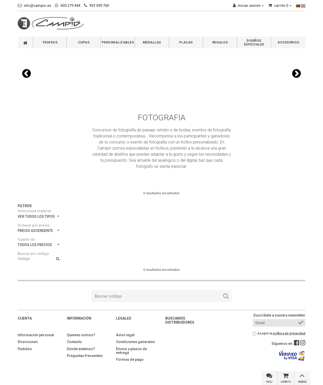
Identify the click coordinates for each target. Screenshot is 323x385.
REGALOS (220, 42)
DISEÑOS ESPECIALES (254, 42)
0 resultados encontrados (161, 193)
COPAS (84, 42)
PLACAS (186, 42)
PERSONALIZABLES (118, 42)
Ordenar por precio (34, 225)
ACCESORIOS (288, 42)
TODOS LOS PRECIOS (38, 245)
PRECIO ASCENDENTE (38, 231)
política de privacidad (289, 333)
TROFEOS (50, 42)
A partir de (26, 239)
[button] (26, 73)
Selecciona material (34, 211)
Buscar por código (33, 254)
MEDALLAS (152, 42)
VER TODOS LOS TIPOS (38, 216)
